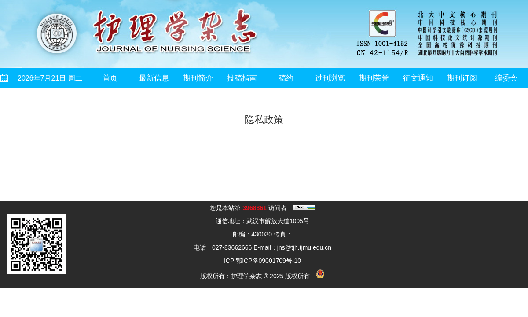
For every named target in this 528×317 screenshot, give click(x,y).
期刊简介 (198, 78)
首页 (110, 78)
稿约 (286, 78)
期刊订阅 (462, 78)
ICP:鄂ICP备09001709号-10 (262, 260)
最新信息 (154, 78)
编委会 (506, 78)
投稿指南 (242, 78)
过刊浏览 (330, 78)
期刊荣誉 (374, 78)
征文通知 (418, 78)
